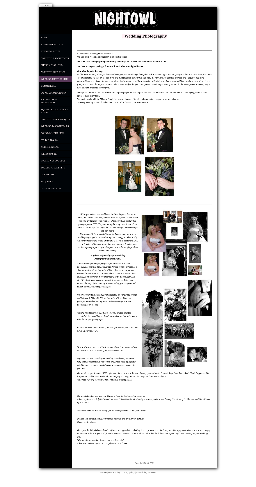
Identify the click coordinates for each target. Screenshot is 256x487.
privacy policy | (129, 472)
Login (46, 6)
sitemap (103, 472)
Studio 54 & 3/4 (49, 140)
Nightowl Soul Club (53, 160)
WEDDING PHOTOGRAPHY (54, 79)
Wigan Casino (49, 154)
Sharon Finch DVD (52, 65)
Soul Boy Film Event (53, 167)
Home (44, 37)
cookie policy (114, 472)
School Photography (54, 93)
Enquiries (47, 181)
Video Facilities (50, 51)
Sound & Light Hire (52, 133)
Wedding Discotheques (55, 126)
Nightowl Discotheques (55, 119)
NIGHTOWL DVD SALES (53, 72)
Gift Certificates (51, 188)
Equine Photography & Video (54, 111)
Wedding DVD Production (49, 101)
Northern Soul (50, 147)
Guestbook (47, 174)
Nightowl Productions (55, 58)
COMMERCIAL (48, 86)
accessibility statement (146, 472)
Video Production (52, 44)
